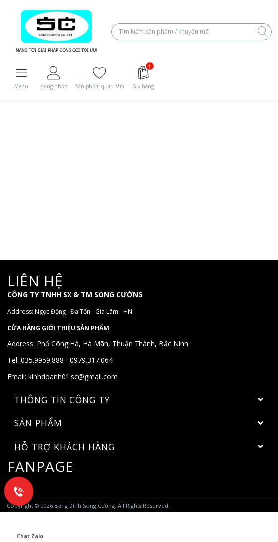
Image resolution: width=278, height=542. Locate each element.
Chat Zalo (30, 527)
